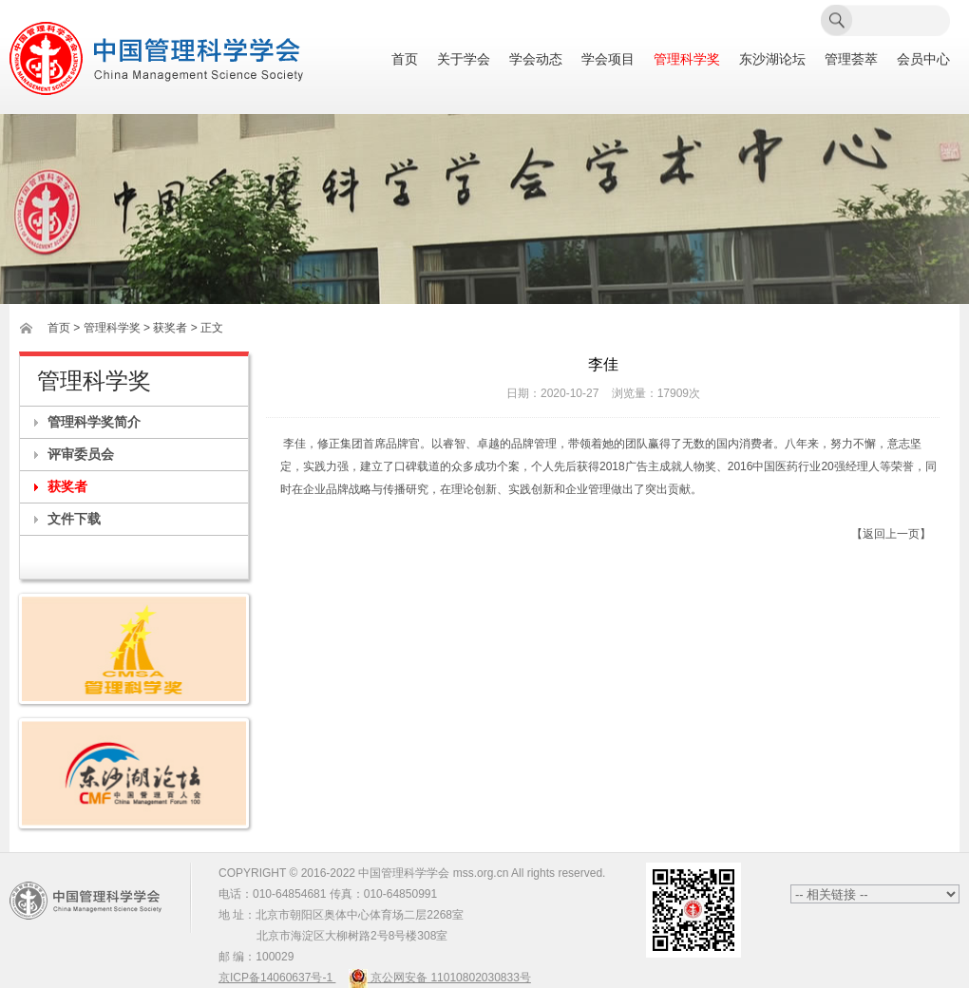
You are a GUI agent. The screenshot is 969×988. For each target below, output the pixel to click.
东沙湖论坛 (772, 59)
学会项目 (608, 59)
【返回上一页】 (891, 534)
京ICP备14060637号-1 (276, 977)
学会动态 (535, 59)
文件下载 (74, 518)
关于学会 (463, 59)
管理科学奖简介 (94, 421)
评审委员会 (81, 454)
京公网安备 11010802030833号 (440, 977)
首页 (404, 59)
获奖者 (67, 486)
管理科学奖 (687, 59)
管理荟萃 (851, 59)
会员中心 (923, 59)
